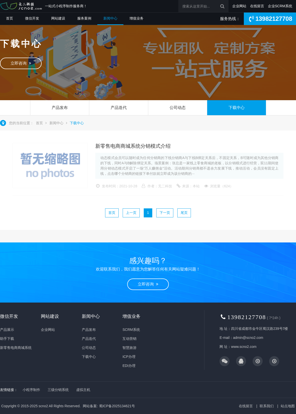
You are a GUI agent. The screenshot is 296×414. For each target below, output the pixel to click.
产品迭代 (119, 107)
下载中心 (237, 107)
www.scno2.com (243, 347)
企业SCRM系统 (280, 6)
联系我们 (267, 406)
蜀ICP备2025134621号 (117, 406)
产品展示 (7, 330)
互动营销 (129, 339)
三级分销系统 (58, 390)
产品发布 (60, 107)
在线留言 (257, 6)
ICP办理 (128, 357)
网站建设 (58, 18)
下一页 (165, 213)
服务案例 (84, 18)
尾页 (184, 213)
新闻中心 (110, 18)
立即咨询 (21, 63)
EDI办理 (128, 366)
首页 (9, 18)
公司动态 (178, 107)
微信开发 (32, 18)
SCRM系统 (131, 330)
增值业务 (136, 18)
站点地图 (288, 406)
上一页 (131, 213)
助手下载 (7, 339)
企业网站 (239, 6)
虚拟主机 (83, 390)
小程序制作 (31, 390)
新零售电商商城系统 (16, 348)
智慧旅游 (129, 348)
